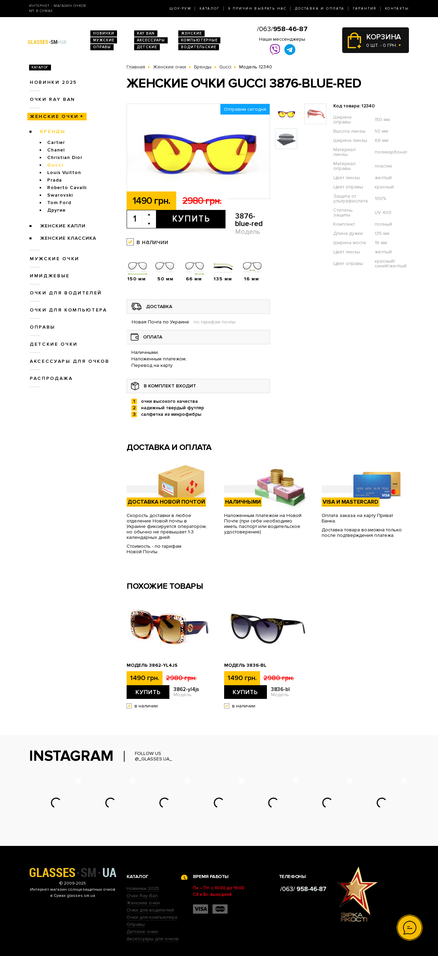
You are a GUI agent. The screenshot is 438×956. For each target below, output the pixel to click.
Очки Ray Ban (142, 896)
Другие (56, 210)
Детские (147, 47)
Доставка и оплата (320, 8)
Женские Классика (68, 238)
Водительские (198, 47)
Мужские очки (54, 259)
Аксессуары (151, 40)
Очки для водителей (66, 293)
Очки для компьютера (68, 310)
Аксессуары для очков (69, 361)
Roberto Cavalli (67, 187)
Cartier (56, 142)
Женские (191, 33)
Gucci (55, 165)
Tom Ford (59, 202)
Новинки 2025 (53, 82)
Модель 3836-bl (245, 665)
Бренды (53, 131)
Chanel (56, 150)
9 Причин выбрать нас (257, 8)
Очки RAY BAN (52, 99)
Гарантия (365, 8)
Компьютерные (199, 40)
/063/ (282, 29)
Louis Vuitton (64, 172)
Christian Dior (64, 157)
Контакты (397, 8)
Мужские (103, 40)
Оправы (102, 47)
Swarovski (60, 195)
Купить (191, 219)
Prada (54, 180)
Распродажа (51, 378)
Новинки (103, 33)
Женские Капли (63, 226)
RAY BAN (146, 33)
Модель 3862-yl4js (152, 665)
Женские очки (54, 116)
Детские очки (54, 344)
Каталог (209, 8)
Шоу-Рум (180, 8)
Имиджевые (50, 276)
